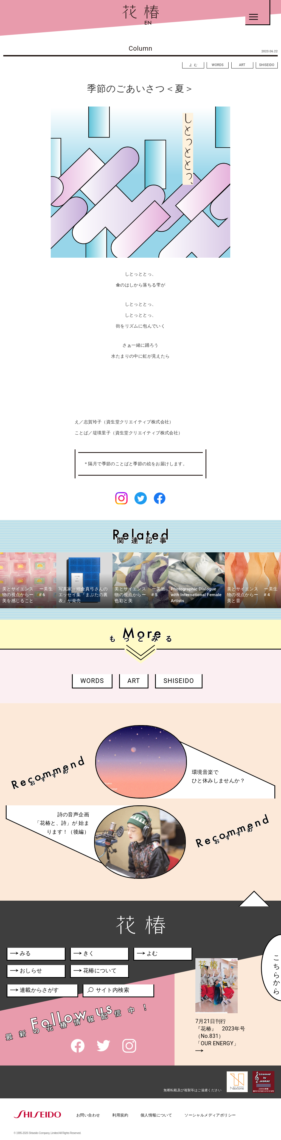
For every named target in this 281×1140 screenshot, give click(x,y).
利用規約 (120, 1115)
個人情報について (156, 1115)
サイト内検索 (107, 991)
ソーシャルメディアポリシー (210, 1115)
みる (20, 954)
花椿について (98, 971)
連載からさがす (34, 991)
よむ (194, 65)
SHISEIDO (266, 65)
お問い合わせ (88, 1115)
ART (242, 65)
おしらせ (33, 971)
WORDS (218, 65)
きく (84, 954)
